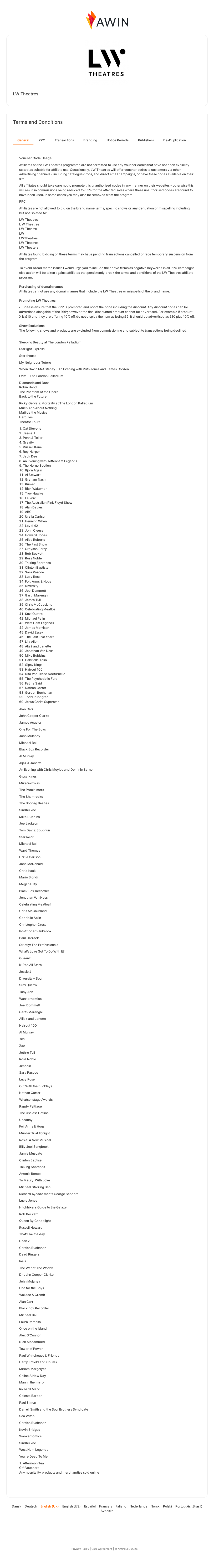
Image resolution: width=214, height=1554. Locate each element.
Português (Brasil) (188, 1506)
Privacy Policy (80, 1548)
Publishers (146, 140)
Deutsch (31, 1506)
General (23, 140)
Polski (167, 1506)
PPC (42, 140)
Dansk (16, 1506)
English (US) (71, 1506)
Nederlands (138, 1506)
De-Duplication (174, 140)
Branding (90, 140)
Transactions (64, 140)
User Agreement (101, 1548)
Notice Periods (117, 140)
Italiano (120, 1506)
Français (105, 1506)
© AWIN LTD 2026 (126, 1548)
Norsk (155, 1506)
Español (90, 1506)
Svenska (107, 1511)
